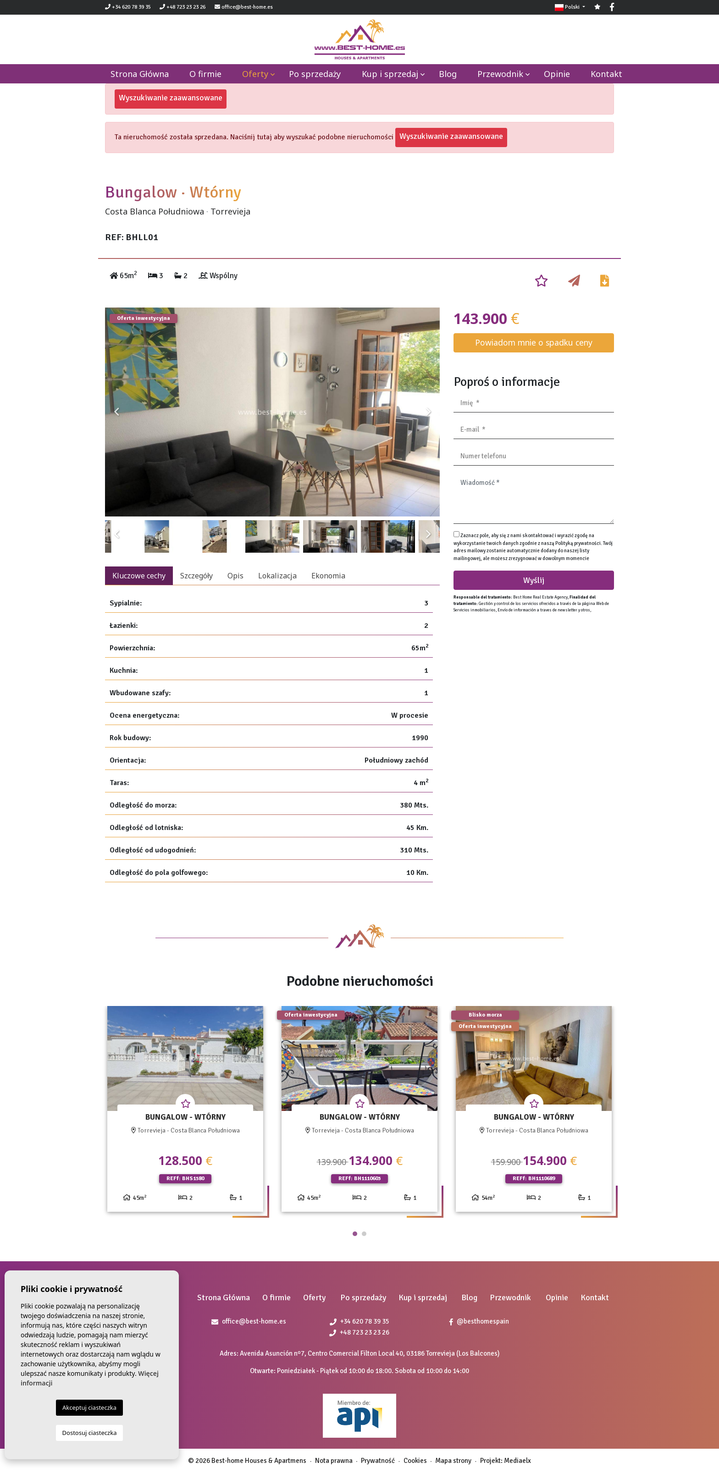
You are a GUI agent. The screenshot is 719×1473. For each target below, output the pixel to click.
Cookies (415, 1461)
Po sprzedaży (315, 73)
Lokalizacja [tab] (277, 576)
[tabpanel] (185, 1112)
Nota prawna (334, 1461)
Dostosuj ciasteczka (89, 1433)
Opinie (557, 73)
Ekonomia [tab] (328, 576)
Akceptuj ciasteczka (89, 1407)
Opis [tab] (235, 576)
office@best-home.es (247, 7)
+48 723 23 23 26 (182, 7)
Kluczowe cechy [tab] (139, 576)
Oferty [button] (255, 73)
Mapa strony (453, 1461)
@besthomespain (479, 1321)
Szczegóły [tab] (196, 576)
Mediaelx (517, 1461)
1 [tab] (355, 1233)
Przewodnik (500, 73)
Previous (116, 412)
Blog (448, 73)
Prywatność (378, 1461)
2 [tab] (364, 1233)
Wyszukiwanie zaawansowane (170, 98)
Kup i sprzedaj (390, 73)
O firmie (205, 73)
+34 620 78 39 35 (128, 7)
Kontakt (606, 73)
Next (428, 412)
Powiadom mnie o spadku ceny (533, 342)
